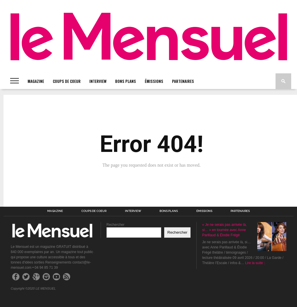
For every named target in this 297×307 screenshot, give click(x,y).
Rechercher (115, 225)
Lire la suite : (255, 263)
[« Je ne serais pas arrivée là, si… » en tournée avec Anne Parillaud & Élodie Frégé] (271, 237)
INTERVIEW (97, 81)
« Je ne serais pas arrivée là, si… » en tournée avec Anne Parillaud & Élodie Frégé (224, 230)
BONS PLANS (125, 81)
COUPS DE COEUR (67, 81)
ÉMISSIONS (154, 81)
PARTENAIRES (183, 81)
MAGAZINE (36, 81)
